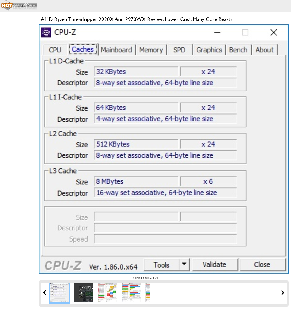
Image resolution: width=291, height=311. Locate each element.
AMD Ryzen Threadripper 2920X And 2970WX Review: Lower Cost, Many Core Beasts (136, 19)
